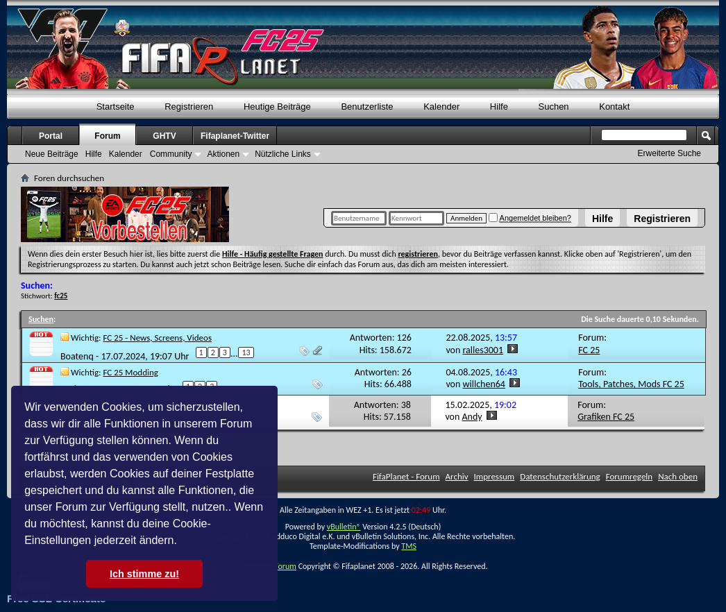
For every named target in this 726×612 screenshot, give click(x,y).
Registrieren (662, 218)
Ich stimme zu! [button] (144, 573)
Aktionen (223, 154)
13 (246, 352)
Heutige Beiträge (277, 106)
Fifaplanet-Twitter (235, 136)
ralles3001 (483, 350)
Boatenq (77, 356)
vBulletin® (344, 527)
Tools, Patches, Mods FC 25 (631, 384)
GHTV (164, 136)
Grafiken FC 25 (605, 417)
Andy (472, 417)
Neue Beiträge (51, 154)
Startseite (115, 106)
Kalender (441, 106)
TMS (408, 546)
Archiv (457, 476)
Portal (50, 136)
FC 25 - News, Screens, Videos (157, 337)
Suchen (554, 106)
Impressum (494, 476)
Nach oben (678, 476)
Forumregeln (629, 476)
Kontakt (614, 106)
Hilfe (602, 218)
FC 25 (589, 350)
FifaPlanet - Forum (406, 476)
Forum (107, 136)
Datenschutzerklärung (560, 476)
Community (171, 154)
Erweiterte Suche (669, 153)
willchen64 (484, 384)
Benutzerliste (367, 106)
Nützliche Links (283, 154)
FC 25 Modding (130, 372)
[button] (182, 542)
